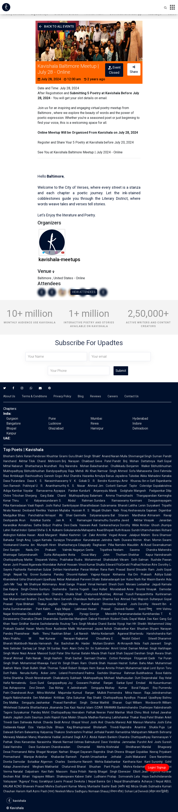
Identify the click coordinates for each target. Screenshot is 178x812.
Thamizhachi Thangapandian (136, 495)
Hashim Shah (62, 658)
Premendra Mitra (119, 692)
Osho (81, 648)
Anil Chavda (106, 722)
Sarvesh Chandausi (74, 599)
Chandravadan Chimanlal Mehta (78, 747)
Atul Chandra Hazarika (78, 476)
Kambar (17, 490)
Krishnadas (19, 614)
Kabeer (79, 776)
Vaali (31, 505)
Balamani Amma (102, 495)
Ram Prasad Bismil (121, 569)
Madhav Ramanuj (99, 717)
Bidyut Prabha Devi (55, 525)
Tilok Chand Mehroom (45, 461)
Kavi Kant (143, 761)
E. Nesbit (120, 638)
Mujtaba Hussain (70, 510)
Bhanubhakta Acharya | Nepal (143, 781)
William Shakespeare (59, 776)
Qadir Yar (155, 658)
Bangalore (13, 423)
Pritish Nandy (87, 771)
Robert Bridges (78, 668)
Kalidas (21, 535)
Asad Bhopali (105, 530)
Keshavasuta (136, 510)
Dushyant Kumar (66, 786)
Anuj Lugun (32, 540)
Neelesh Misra (64, 791)
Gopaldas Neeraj (147, 751)
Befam (19, 732)
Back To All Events (57, 26)
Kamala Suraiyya (53, 540)
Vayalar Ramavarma (38, 490)
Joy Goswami (78, 683)
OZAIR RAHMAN (105, 707)
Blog (81, 396)
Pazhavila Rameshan (27, 569)
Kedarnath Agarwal (115, 633)
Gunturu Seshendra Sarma (58, 589)
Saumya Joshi (41, 717)
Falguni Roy (148, 687)
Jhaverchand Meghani (28, 766)
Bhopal (11, 428)
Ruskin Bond (135, 609)
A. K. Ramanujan (77, 520)
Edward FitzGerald (118, 564)
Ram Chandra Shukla (58, 594)
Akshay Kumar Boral (121, 687)
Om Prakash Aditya (148, 574)
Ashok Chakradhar (116, 628)
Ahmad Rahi (22, 658)
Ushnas (79, 742)
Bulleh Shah (38, 668)
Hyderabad (140, 418)
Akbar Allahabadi (68, 579)
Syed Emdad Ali (139, 683)
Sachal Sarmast (84, 658)
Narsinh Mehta (93, 761)
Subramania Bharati (113, 505)
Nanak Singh (42, 658)
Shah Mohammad (24, 663)
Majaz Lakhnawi (74, 609)
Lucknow (54, 423)
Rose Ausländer (56, 628)
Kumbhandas (151, 614)
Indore (137, 423)
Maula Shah (99, 653)
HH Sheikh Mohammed (148, 623)
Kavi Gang (159, 618)
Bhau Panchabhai (31, 515)
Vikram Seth (128, 559)
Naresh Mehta (89, 633)
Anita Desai (78, 554)
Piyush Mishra (121, 766)
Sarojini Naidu (21, 549)
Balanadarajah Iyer (113, 579)
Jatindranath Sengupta (87, 687)
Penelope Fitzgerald (133, 658)
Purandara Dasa (22, 480)
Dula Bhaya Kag (59, 727)
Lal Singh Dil (41, 648)
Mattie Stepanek (36, 559)
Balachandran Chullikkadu (107, 466)
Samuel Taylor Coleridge (134, 485)
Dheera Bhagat (125, 751)
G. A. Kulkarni (54, 530)
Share (134, 69)
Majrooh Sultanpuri (150, 599)
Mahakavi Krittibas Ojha (55, 697)
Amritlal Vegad (106, 535)
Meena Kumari (79, 604)
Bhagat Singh (107, 771)
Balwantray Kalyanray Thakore (45, 732)
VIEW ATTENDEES (83, 292)
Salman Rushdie (149, 559)
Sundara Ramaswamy (111, 500)
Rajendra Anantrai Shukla (139, 727)
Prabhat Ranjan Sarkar (107, 683)
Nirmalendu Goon (24, 683)
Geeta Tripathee (99, 549)
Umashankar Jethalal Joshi (111, 756)
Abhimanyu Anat (53, 584)
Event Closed (114, 70)
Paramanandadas (129, 614)
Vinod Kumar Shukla (91, 564)
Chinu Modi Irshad (146, 712)
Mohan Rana (98, 569)
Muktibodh (21, 643)
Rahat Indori (19, 530)
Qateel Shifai (36, 530)
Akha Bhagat (37, 751)
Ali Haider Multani (88, 643)
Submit (121, 371)
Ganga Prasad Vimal (80, 584)
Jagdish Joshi (22, 717)
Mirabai (92, 623)
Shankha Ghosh (22, 678)
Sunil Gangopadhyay (52, 683)
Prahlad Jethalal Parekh (98, 732)
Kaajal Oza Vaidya (31, 727)
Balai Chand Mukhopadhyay (68, 495)
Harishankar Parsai (76, 569)
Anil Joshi (154, 742)
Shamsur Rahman (122, 673)
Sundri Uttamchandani (146, 530)
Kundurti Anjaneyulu (93, 490)
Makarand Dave (144, 756)
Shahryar (35, 584)
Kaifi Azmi (33, 791)
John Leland (58, 673)
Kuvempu (114, 480)
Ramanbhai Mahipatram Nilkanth (137, 732)
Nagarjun (79, 549)
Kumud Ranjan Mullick (89, 692)
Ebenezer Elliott (129, 771)
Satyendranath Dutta (34, 554)
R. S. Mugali (91, 510)
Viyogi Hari (124, 623)
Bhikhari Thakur (35, 604)
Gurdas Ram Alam (64, 648)
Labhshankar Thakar (125, 717)
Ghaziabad (55, 428)
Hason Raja (141, 692)
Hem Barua (97, 668)
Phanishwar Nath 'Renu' (32, 633)
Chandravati (18, 692)
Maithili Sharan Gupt (116, 702)
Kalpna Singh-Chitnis (23, 589)
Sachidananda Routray (55, 623)
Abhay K (62, 687)
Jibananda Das (59, 707)
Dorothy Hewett (149, 604)
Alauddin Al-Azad (139, 545)
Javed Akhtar (132, 520)
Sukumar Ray (82, 697)
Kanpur (11, 433)
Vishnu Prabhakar (61, 559)
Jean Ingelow (151, 771)
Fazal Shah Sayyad (121, 653)
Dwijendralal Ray (152, 678)
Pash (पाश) (47, 791)
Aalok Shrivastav (104, 604)
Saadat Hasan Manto (30, 628)
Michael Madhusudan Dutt (122, 678)
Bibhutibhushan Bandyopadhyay (45, 471)
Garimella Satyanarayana (91, 515)
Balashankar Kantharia (120, 761)
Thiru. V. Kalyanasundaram (35, 500)
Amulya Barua (104, 476)
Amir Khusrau (131, 480)
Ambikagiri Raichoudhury (26, 476)
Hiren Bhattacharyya (63, 545)
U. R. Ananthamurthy (51, 485)
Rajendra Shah (103, 751)
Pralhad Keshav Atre (144, 564)
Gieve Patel (103, 461)
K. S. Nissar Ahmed (82, 485)
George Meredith (103, 614)
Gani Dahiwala (22, 722)
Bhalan (159, 717)
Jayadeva (121, 476)
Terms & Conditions (34, 396)
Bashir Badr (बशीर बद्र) (116, 786)
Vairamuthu (100, 520)
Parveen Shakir (90, 579)
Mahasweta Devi (148, 471)
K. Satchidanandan (29, 594)
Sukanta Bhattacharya (33, 707)
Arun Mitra (35, 692)
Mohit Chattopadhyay (56, 712)
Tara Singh (78, 623)
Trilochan (18, 495)
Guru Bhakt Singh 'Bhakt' (85, 456)
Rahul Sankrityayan (66, 505)
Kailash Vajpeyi (89, 574)
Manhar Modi (124, 712)
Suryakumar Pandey (27, 712)
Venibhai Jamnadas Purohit (128, 742)
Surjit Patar (56, 653)
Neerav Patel (105, 712)
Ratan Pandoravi (35, 456)
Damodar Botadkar (26, 761)
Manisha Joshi (154, 722)
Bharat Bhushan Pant (93, 766)
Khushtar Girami (57, 456)
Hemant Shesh (106, 584)
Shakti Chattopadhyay (108, 697)
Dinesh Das (45, 687)
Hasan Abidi (35, 535)
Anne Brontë (136, 589)
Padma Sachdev (96, 673)
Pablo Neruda (20, 673)
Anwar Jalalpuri (129, 535)
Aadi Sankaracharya (105, 525)
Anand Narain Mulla (114, 456)
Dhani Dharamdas (46, 618)
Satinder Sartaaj (21, 648)
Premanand (19, 751)
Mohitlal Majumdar (58, 692)
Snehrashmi (74, 732)
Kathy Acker (39, 673)
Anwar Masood (38, 653)
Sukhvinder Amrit (106, 648)
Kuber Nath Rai (136, 579)
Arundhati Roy (54, 466)
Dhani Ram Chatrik (84, 663)
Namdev (120, 545)
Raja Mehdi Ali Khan (82, 471)
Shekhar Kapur (140, 554)
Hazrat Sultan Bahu (132, 663)
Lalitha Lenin (137, 505)
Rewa (95, 423)
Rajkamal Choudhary (93, 638)
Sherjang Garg (35, 495)
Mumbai (96, 418)
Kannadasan (18, 505)
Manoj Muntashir (89, 786)
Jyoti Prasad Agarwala (26, 564)
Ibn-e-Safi (148, 480)
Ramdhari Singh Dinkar (81, 702)
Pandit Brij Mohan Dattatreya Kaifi (137, 461)
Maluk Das (145, 618)
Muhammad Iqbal (137, 668)
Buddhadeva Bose (149, 673)
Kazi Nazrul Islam (81, 707)
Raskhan (57, 633)
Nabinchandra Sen (25, 697)
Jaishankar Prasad (49, 702)
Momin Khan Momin (147, 540)
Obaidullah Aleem (42, 614)
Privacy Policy (62, 396)
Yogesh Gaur (88, 589)
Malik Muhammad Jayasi (85, 628)
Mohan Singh (148, 648)
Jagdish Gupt (58, 604)
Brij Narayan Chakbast (78, 461)
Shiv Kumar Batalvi (77, 653)
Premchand (76, 673)
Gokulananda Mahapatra (80, 530)
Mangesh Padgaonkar (149, 490)
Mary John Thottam (108, 554)
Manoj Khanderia (40, 737)
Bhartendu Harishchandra (147, 633)
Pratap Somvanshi (120, 776)
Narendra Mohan (77, 466)
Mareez (121, 722)
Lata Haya (141, 776)
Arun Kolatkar (30, 520)
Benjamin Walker (138, 466)
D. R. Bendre (97, 480)
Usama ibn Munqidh (34, 545)
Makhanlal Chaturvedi (60, 766)
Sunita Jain (51, 520)
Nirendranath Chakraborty (51, 678)
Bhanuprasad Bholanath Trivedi (96, 727)
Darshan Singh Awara (149, 653)
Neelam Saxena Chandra (135, 549)
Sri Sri (89, 648)
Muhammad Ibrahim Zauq (27, 599)
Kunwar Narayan (60, 638)
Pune (52, 418)
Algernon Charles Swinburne (61, 761)
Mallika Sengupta (21, 702)
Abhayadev (59, 554)
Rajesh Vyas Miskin (64, 717)
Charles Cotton (107, 658)
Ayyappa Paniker (66, 490)
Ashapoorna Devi (22, 687)
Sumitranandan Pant (26, 609)
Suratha (114, 520)
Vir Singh (64, 663)
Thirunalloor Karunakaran (83, 540)
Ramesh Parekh (78, 756)
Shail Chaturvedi (86, 594)
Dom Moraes (127, 584)
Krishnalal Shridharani (123, 747)
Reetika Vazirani (47, 510)
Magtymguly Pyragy (72, 614)
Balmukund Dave (96, 742)
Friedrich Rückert (109, 618)
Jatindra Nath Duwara (116, 540)
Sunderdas (66, 618)
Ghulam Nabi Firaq (114, 510)
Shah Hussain (108, 663)
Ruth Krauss (122, 530)
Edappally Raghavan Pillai (96, 545)
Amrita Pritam (115, 668)
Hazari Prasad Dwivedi (106, 609)
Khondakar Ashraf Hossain (59, 564)
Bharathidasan (89, 505)
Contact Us (131, 396)
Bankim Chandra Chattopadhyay (129, 737)
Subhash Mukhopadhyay (86, 678)
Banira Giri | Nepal (109, 781)
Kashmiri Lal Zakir (82, 535)
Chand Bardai (107, 623)
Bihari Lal (71, 633)
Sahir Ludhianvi (96, 776)
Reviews (95, 396)
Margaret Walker (56, 535)
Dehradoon (140, 428)
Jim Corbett (107, 485)
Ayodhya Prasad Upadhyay (143, 697)
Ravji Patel (147, 717)
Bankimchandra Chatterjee (135, 707)
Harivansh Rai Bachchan (56, 643)
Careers (113, 396)
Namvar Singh (107, 471)
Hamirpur (97, 428)
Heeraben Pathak (83, 712)
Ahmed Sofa (127, 471)
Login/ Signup (157, 767)
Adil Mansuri (135, 722)
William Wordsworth (147, 702)
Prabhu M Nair (28, 638)
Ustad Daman (128, 648)
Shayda (82, 717)
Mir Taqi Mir (19, 584)
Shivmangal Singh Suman (145, 456)
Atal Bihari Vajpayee (29, 776)
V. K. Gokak (78, 480)
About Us (9, 396)
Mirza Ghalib (139, 786)
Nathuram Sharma (100, 599)
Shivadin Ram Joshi (149, 569)
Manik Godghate (121, 490)
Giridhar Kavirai (29, 623)
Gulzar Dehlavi (52, 569)
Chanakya (27, 618)
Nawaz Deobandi (23, 510)
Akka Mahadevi (150, 476)
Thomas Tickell (57, 668)
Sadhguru (81, 791)
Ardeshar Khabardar (50, 756)
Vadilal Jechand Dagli (66, 737)
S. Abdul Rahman (76, 500)
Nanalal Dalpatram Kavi (30, 771)
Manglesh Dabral (86, 618)
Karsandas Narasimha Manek (42, 742)
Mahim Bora (149, 535)
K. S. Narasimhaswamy (51, 480)
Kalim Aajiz (52, 609)
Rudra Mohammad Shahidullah (96, 559)
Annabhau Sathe (29, 525)
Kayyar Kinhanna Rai (116, 574)
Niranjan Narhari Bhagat (63, 751)
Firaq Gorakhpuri (42, 781)
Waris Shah (21, 668)
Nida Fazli (141, 643)
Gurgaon (12, 418)
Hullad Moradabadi (112, 589)
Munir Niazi (19, 653)
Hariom (20, 791)
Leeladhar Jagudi (149, 584)
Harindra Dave (23, 747)
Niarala (33, 643)
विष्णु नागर (154, 609)
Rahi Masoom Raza (62, 771)
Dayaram (86, 751)
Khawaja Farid (47, 663)
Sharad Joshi (127, 604)
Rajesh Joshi (43, 505)
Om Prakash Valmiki (53, 549)
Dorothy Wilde (129, 525)
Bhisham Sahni (13, 456)
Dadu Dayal (129, 618)
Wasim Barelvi (156, 579)
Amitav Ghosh (150, 525)
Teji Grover (31, 574)
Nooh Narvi (53, 599)
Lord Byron (157, 668)
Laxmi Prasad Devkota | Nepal (75, 781)
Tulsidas (134, 476)
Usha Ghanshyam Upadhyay (37, 579)
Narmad (68, 742)
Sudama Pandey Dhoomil (58, 574)
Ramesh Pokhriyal (22, 485)
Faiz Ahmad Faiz (125, 599)
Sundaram (43, 747)
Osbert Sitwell (144, 638)
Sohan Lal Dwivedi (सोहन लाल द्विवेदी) (147, 791)
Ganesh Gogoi (53, 476)
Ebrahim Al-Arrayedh (118, 643)
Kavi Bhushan (139, 628)
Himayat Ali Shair (59, 515)
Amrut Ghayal (71, 722)
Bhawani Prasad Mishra (38, 786)
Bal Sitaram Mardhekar (128, 515)
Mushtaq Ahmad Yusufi (116, 594)
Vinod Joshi (89, 722)
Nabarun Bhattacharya (27, 466)
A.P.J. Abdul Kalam (94, 737)
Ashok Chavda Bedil (47, 722)
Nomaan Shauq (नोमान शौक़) (106, 791)
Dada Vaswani (80, 525)
